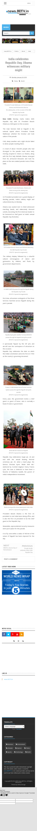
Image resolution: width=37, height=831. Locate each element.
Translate (17, 729)
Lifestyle (10, 748)
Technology (19, 752)
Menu (6, 27)
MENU (29, 3)
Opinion (19, 748)
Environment (21, 744)
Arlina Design (21, 784)
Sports (10, 752)
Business (10, 744)
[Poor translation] (5, 795)
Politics (16, 81)
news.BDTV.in (8, 679)
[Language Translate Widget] (14, 726)
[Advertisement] (19, 19)
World (22, 81)
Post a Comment (10, 559)
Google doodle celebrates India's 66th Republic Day (26, 550)
